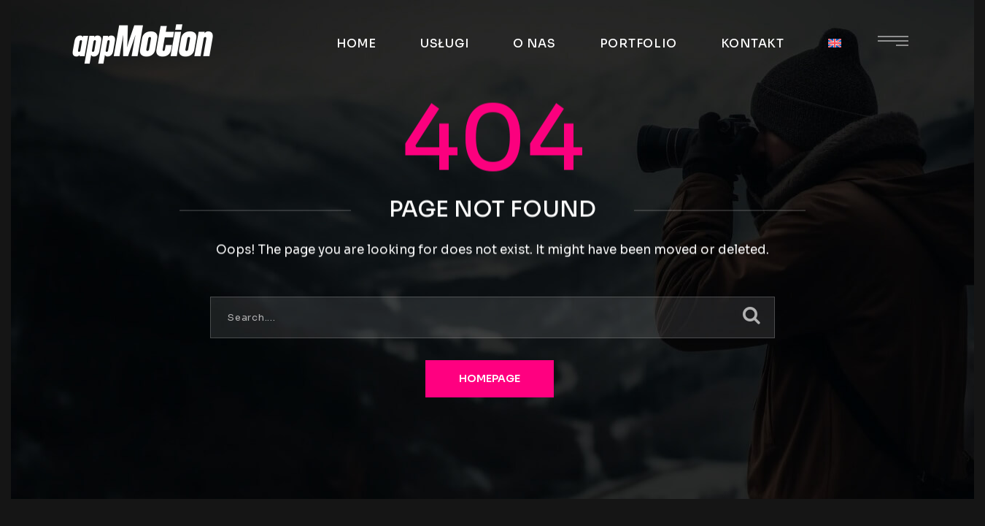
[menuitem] (834, 43)
